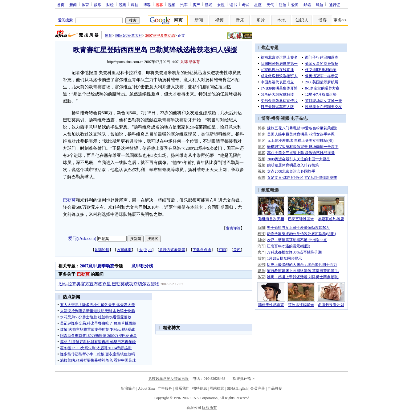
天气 (270, 4)
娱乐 (97, 4)
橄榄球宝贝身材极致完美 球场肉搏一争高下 (302, 147)
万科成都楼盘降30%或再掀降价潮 (294, 252)
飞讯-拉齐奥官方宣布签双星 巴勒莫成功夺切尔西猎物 (108, 284)
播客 (275, 118)
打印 (222, 250)
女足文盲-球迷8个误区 (285, 177)
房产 (196, 4)
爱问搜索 (65, 20)
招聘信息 (199, 388)
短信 (282, 4)
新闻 (73, 4)
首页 (60, 4)
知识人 (301, 20)
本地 (281, 20)
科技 (134, 4)
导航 (319, 4)
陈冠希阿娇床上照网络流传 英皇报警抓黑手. (303, 271)
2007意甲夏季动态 (160, 35)
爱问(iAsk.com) (82, 238)
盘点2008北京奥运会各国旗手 (291, 171)
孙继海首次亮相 (271, 219)
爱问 (295, 4)
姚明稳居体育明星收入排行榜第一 (295, 165)
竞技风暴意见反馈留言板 (168, 378)
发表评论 (233, 228)
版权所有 (209, 407)
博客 (147, 4)
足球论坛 (102, 250)
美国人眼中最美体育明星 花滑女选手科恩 (301, 134)
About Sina (146, 388)
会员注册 (257, 388)
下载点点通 (202, 250)
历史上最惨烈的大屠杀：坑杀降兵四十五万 (302, 264)
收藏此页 (124, 250)
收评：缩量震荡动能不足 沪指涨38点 (297, 240)
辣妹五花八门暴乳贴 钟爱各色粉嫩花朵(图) (302, 128)
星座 (258, 4)
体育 (85, 4)
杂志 (261, 177)
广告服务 (164, 388)
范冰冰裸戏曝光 (301, 305)
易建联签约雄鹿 (331, 219)
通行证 (334, 4)
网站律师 (217, 388)
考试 (245, 4)
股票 (122, 4)
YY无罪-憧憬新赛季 (320, 177)
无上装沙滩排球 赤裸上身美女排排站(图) (300, 140)
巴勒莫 (69, 200)
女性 (221, 4)
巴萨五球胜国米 (301, 219)
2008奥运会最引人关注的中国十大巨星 (298, 159)
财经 (110, 4)
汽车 (184, 4)
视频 (171, 4)
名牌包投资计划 (331, 305)
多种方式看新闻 (172, 250)
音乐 (240, 20)
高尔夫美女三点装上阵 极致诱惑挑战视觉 (301, 153)
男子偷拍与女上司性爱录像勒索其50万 (298, 227)
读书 (233, 4)
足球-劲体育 (190, 62)
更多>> (340, 20)
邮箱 (307, 4)
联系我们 (182, 388)
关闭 (237, 250)
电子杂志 (299, 118)
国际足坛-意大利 (128, 35)
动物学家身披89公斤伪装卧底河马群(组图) (301, 234)
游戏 (208, 4)
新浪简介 (128, 388)
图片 (260, 20)
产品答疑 (274, 388)
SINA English (237, 388)
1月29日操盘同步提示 (284, 258)
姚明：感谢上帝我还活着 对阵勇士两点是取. (303, 277)
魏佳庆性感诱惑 (271, 305)
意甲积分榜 (142, 266)
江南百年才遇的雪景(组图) (288, 246)
